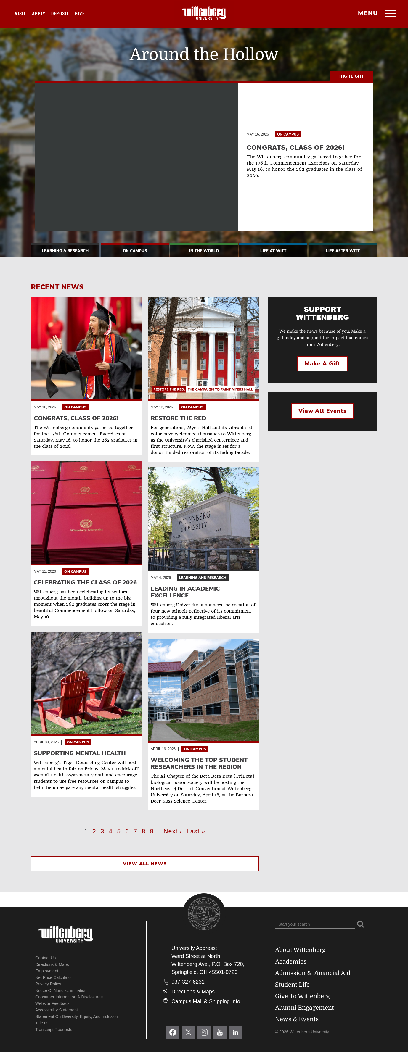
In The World (204, 251)
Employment (46, 971)
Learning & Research (65, 251)
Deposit (60, 13)
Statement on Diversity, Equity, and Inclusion (76, 1016)
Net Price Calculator (53, 977)
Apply (38, 13)
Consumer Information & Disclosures (69, 997)
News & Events (297, 1019)
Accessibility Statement (56, 1010)
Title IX (41, 1023)
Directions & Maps (52, 964)
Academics (290, 961)
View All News (145, 864)
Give (80, 13)
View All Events (322, 411)
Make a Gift (322, 364)
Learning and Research (202, 577)
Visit (20, 13)
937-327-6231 (188, 982)
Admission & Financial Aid (312, 973)
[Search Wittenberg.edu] (315, 924)
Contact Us (45, 958)
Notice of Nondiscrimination (61, 990)
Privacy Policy (48, 984)
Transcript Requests (53, 1029)
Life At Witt (273, 251)
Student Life (292, 984)
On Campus (288, 134)
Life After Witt (343, 251)
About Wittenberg (300, 950)
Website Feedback (52, 1003)
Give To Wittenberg (302, 996)
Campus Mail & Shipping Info (205, 1001)
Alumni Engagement (304, 1007)
